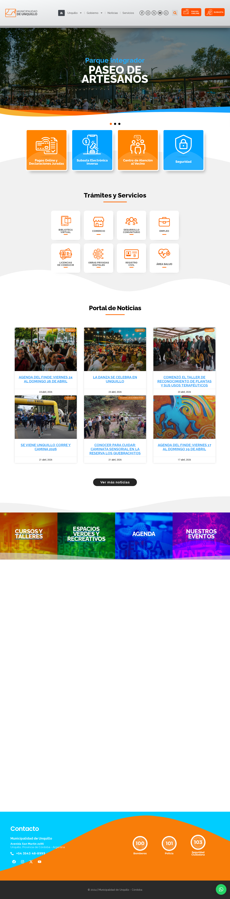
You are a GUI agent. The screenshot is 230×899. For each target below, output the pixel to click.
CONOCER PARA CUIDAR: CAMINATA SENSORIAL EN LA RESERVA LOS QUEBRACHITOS (115, 449)
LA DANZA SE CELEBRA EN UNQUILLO (115, 379)
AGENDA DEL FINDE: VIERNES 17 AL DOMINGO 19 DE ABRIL (184, 447)
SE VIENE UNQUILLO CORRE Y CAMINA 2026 (46, 447)
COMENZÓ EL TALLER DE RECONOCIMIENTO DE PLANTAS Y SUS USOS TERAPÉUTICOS (184, 381)
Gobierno (95, 13)
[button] (175, 13)
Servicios (128, 13)
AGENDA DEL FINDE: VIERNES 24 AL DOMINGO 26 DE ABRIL (46, 379)
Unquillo (74, 13)
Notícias (112, 13)
